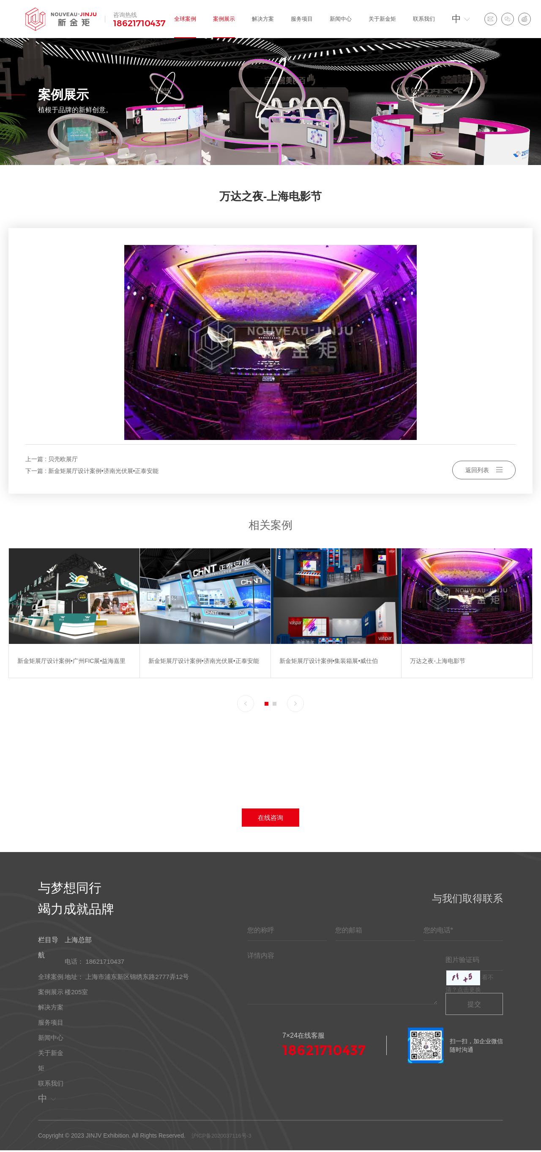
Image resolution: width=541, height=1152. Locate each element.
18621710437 (139, 23)
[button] (245, 703)
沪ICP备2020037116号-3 (222, 1137)
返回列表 (484, 465)
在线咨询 (270, 818)
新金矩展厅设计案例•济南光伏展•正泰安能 (103, 470)
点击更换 (469, 990)
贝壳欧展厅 (63, 459)
